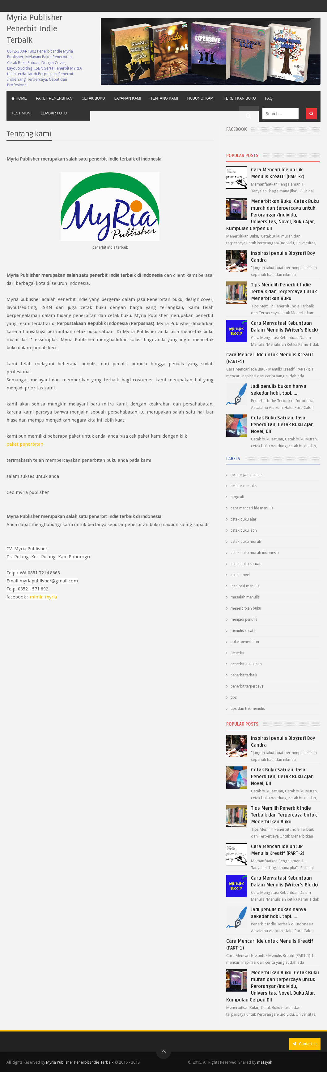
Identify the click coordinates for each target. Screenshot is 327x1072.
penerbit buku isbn (246, 664)
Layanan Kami (127, 98)
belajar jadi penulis (246, 475)
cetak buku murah (246, 541)
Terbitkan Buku (240, 98)
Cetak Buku (93, 98)
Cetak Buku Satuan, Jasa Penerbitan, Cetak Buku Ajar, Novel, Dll (282, 424)
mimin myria (43, 597)
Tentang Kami (164, 98)
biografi (237, 497)
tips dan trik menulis (248, 708)
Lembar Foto (54, 113)
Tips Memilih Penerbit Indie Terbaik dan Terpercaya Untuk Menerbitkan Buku (284, 291)
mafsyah (264, 1062)
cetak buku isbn (244, 530)
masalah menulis (245, 597)
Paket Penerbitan (54, 98)
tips (234, 697)
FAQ (269, 98)
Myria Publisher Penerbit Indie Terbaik (34, 29)
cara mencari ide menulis (252, 508)
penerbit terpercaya (247, 686)
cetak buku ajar (244, 519)
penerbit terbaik (244, 675)
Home (19, 98)
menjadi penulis (244, 619)
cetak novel (240, 575)
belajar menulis (244, 486)
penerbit (237, 653)
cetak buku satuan (246, 564)
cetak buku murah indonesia (255, 553)
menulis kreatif (243, 630)
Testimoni (21, 113)
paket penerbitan (24, 444)
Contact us (304, 1043)
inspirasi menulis (245, 586)
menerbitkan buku (246, 608)
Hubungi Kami (200, 98)
